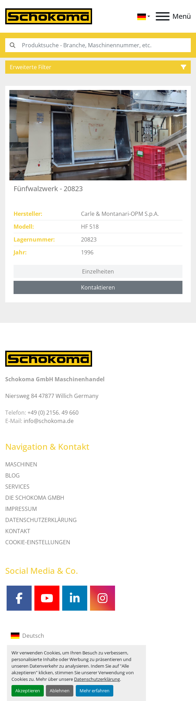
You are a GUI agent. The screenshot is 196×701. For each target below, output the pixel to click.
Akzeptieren (27, 690)
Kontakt (17, 531)
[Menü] (163, 16)
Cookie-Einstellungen (37, 542)
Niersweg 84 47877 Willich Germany (51, 396)
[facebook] (19, 598)
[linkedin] (74, 598)
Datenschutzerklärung (97, 679)
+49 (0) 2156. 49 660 (53, 412)
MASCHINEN (21, 464)
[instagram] (102, 598)
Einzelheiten (98, 271)
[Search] (98, 45)
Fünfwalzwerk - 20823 (48, 188)
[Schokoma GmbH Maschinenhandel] (48, 358)
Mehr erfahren (94, 690)
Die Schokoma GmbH (34, 498)
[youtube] (46, 598)
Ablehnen (60, 690)
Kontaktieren (98, 287)
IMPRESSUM (21, 509)
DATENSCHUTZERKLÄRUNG (41, 520)
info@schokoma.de (49, 421)
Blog (12, 475)
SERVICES (17, 486)
